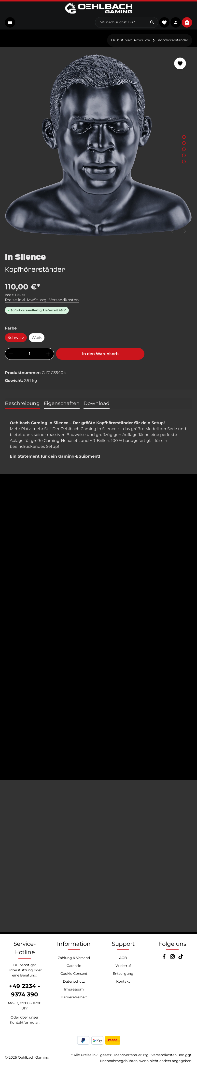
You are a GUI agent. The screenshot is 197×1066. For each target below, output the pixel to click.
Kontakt (123, 981)
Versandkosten (164, 1055)
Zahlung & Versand (74, 958)
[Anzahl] (29, 354)
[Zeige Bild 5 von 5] (184, 162)
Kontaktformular (24, 1022)
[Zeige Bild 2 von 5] (184, 143)
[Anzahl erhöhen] (48, 354)
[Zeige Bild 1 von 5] (184, 137)
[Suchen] (151, 22)
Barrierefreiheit (74, 997)
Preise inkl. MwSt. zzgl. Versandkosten (42, 300)
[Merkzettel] (163, 22)
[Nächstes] (184, 231)
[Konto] (175, 22)
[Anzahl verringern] (10, 354)
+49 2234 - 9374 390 (24, 990)
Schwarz (16, 337)
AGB (123, 958)
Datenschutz (74, 981)
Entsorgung (123, 973)
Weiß (36, 337)
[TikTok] (180, 958)
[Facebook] (164, 958)
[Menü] (10, 22)
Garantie (74, 965)
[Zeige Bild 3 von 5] (184, 149)
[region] (98, 145)
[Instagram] (173, 958)
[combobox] (120, 22)
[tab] (22, 404)
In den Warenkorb (100, 354)
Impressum (74, 989)
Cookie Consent (73, 973)
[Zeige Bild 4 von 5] (184, 155)
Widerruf (123, 965)
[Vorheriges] (173, 231)
